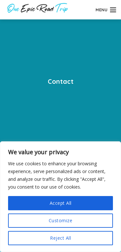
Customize (61, 220)
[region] (60, 196)
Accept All (61, 203)
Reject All (60, 238)
